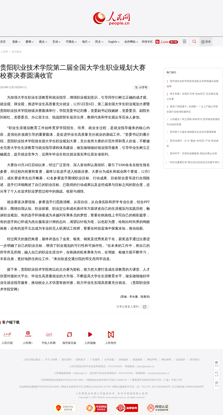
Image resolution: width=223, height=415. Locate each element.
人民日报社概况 (31, 359)
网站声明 (152, 359)
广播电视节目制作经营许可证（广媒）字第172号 (156, 380)
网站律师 (166, 359)
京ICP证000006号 (161, 386)
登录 (208, 41)
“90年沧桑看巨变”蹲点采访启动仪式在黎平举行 (194, 162)
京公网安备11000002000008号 (188, 386)
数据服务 (138, 359)
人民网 (4, 51)
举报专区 (147, 41)
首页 (3, 41)
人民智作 (111, 336)
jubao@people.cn (145, 366)
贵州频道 (16, 51)
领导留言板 (69, 336)
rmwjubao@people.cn (158, 373)
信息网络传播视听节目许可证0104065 (39, 386)
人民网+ (28, 336)
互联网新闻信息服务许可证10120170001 (62, 380)
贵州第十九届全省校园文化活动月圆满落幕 (193, 132)
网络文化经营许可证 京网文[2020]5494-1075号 (86, 386)
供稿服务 (123, 359)
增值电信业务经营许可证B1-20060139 (107, 380)
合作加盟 (109, 359)
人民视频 (90, 336)
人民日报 (7, 336)
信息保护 (180, 359)
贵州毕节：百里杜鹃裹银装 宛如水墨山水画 (193, 153)
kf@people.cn (80, 373)
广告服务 (95, 359)
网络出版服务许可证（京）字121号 (131, 386)
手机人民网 (49, 336)
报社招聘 (66, 359)
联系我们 (195, 359)
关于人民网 (51, 359)
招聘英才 (81, 359)
